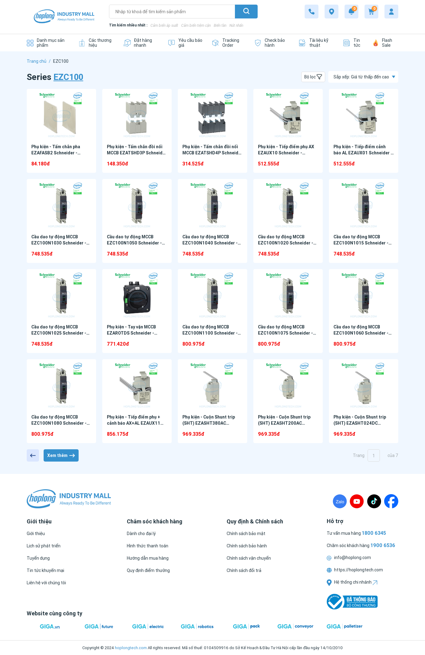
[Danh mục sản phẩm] (48, 43)
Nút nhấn (236, 25)
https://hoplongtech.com (355, 570)
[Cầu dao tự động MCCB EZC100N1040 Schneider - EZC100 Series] (212, 205)
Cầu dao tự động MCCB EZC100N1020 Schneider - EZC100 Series (285, 243)
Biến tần (220, 25)
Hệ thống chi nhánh (352, 582)
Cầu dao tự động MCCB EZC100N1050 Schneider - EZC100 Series (134, 243)
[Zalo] (340, 501)
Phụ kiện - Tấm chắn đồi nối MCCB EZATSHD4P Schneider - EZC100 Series (212, 153)
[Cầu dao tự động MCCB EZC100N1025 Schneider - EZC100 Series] (61, 295)
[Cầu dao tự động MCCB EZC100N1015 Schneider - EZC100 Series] (363, 205)
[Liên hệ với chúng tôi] (46, 582)
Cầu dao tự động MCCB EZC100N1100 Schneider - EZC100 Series (210, 333)
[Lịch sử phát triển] (43, 545)
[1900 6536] (311, 11)
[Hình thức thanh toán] (147, 545)
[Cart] (371, 11)
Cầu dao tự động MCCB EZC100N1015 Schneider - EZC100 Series (360, 243)
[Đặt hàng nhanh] (140, 43)
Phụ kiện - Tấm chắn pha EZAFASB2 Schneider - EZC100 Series (55, 153)
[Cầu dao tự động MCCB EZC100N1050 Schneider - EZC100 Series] (137, 205)
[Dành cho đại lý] (141, 533)
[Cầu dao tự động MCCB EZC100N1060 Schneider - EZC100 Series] (363, 295)
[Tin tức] (353, 43)
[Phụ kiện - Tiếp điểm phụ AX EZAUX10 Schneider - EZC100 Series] (288, 115)
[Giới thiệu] (36, 533)
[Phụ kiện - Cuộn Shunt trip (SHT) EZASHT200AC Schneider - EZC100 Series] (288, 385)
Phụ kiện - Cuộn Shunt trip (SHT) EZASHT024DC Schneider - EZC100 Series (361, 423)
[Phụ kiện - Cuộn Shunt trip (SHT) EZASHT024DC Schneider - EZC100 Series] (363, 385)
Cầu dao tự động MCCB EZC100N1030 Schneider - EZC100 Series (58, 243)
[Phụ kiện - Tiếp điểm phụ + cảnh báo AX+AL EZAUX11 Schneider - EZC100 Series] (137, 385)
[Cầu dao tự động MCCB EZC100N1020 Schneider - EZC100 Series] (288, 205)
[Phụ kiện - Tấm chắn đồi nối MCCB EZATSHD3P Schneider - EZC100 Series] (137, 115)
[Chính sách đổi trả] (244, 570)
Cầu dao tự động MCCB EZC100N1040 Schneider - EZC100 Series (210, 243)
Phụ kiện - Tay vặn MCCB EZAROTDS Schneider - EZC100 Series (131, 333)
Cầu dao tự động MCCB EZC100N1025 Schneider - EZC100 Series (58, 333)
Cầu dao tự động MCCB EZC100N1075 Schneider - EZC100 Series (285, 333)
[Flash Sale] (385, 43)
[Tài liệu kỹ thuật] (315, 43)
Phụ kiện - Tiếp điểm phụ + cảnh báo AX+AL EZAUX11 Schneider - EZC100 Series (134, 423)
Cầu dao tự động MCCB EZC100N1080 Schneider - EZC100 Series (59, 423)
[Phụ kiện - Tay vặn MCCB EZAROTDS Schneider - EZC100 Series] (137, 295)
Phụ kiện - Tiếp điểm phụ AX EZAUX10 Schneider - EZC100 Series (286, 153)
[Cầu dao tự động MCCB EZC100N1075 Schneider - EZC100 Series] (288, 295)
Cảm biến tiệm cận (196, 25)
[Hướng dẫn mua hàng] (148, 558)
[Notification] (351, 11)
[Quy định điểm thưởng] (148, 570)
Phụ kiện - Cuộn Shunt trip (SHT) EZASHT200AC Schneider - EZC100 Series (285, 423)
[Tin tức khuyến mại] (45, 570)
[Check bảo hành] (271, 43)
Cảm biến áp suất (164, 25)
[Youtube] (357, 501)
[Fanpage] (391, 501)
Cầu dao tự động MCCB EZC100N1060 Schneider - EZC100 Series (360, 333)
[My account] (391, 11)
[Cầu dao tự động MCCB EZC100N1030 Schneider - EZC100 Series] (61, 205)
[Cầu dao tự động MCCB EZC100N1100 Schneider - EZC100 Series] (212, 295)
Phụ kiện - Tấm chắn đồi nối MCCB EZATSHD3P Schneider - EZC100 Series (137, 153)
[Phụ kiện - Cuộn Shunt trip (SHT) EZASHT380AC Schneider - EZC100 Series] (212, 385)
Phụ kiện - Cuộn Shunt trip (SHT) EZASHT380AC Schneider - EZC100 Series (210, 423)
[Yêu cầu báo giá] (185, 43)
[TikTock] (374, 501)
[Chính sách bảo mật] (246, 533)
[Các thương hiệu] (96, 43)
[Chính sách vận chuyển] (249, 558)
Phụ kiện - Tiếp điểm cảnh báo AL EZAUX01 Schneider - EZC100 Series (362, 153)
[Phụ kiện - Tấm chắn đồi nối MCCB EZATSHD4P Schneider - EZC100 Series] (212, 115)
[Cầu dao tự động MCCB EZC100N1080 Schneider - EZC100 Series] (61, 385)
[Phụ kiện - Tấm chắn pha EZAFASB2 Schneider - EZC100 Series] (61, 115)
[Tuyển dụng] (38, 558)
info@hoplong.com (349, 557)
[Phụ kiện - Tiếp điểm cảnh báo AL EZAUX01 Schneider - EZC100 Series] (363, 115)
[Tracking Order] (228, 43)
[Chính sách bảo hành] (247, 545)
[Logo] (64, 17)
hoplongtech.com (131, 647)
